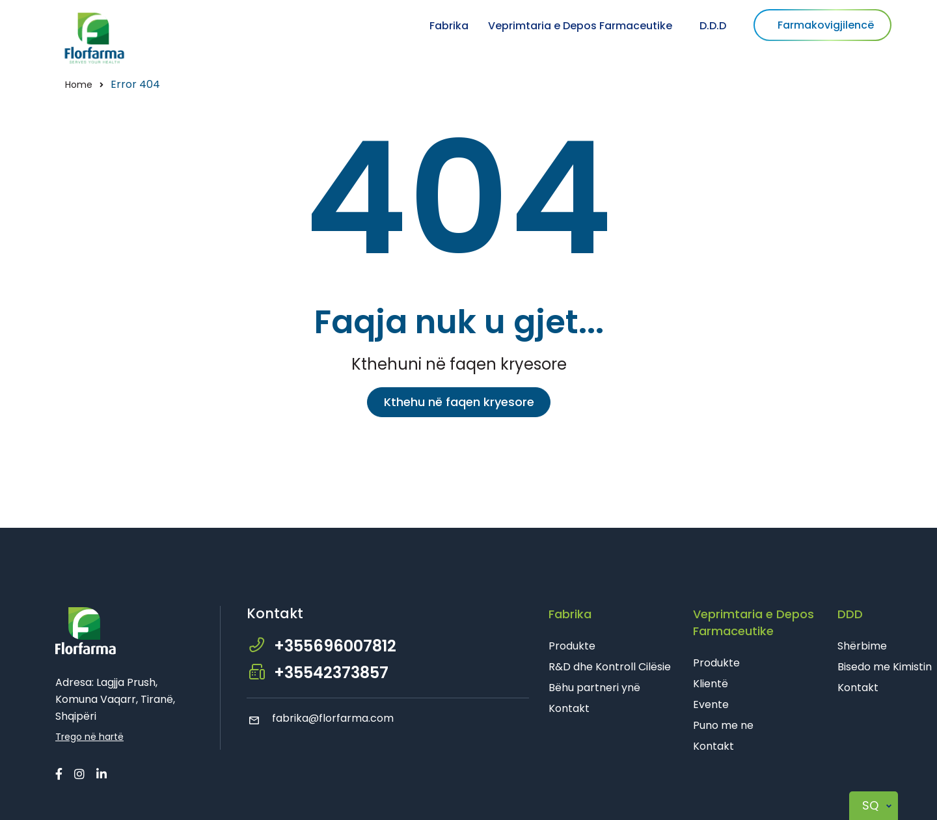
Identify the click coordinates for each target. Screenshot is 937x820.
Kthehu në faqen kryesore (459, 402)
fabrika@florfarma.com (320, 718)
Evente (711, 704)
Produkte (572, 645)
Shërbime (862, 645)
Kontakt (569, 708)
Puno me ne (723, 725)
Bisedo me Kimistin (884, 666)
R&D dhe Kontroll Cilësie (610, 666)
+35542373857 (331, 672)
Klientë (710, 683)
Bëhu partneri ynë (594, 687)
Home (78, 84)
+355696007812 (335, 646)
